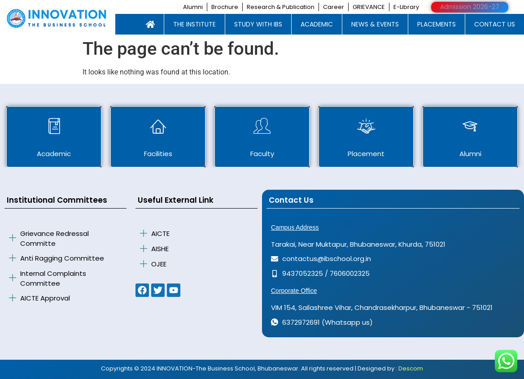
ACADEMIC (317, 23)
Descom (410, 368)
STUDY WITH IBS (258, 23)
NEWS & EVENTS (375, 23)
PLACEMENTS (436, 23)
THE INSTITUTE (194, 23)
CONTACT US (494, 23)
